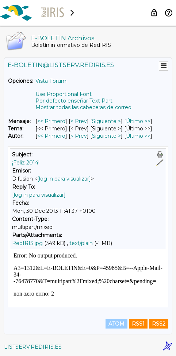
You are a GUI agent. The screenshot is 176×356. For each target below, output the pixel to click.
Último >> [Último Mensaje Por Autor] (138, 136)
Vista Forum (50, 81)
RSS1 (138, 323)
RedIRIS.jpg (27, 243)
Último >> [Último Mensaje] (138, 121)
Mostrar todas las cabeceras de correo (83, 107)
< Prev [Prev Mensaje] (78, 121)
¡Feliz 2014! (25, 162)
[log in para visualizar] (64, 178)
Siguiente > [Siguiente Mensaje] (106, 121)
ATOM (116, 323)
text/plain (81, 243)
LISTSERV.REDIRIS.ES (33, 347)
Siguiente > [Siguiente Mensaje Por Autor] (106, 136)
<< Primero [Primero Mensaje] (51, 121)
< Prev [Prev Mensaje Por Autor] (78, 136)
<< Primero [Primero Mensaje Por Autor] (51, 136)
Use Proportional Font (63, 94)
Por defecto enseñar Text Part (73, 100)
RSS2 (158, 323)
